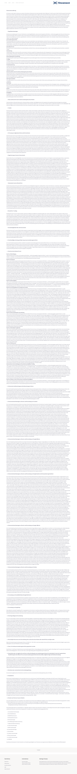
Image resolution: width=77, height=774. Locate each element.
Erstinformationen (8, 765)
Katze (13, 2)
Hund (9, 2)
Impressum (6, 761)
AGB (5, 767)
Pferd (6, 2)
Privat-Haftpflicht (20, 2)
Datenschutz (7, 763)
